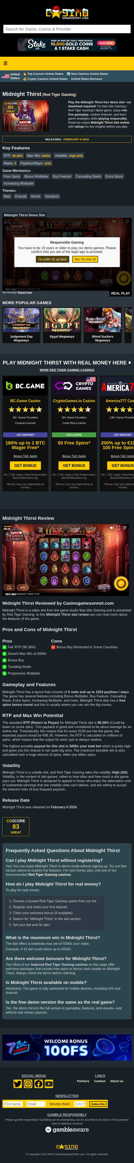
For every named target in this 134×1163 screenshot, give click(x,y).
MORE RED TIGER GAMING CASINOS (67, 370)
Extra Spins (114, 176)
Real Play (120, 293)
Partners (83, 1081)
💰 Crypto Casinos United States (45, 78)
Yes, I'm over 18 (85, 259)
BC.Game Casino (25, 401)
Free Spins (12, 176)
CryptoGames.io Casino (74, 401)
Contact (100, 1081)
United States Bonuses (86, 78)
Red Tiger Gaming (59, 94)
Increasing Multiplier (19, 183)
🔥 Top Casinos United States (43, 73)
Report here (25, 292)
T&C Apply (16, 474)
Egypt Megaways (62, 336)
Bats (7, 196)
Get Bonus (25, 466)
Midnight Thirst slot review (110, 122)
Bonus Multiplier (36, 176)
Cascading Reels (88, 176)
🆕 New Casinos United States (87, 73)
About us (116, 1081)
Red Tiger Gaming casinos (49, 874)
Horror (35, 196)
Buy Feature (62, 176)
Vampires (52, 196)
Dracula (20, 196)
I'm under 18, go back (52, 259)
